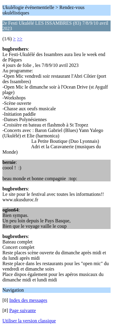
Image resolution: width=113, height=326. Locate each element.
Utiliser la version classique (29, 320)
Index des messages (28, 300)
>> (19, 38)
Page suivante (22, 310)
